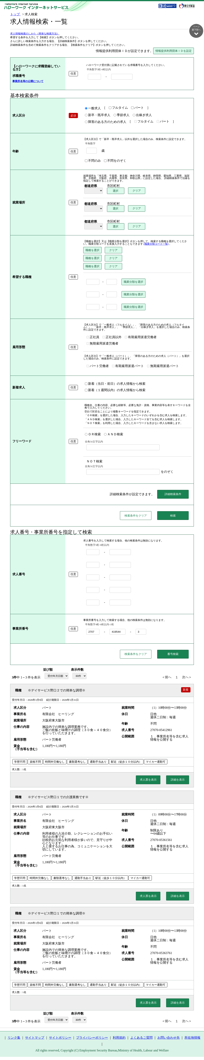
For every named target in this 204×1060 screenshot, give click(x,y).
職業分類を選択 (133, 282)
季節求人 (121, 115)
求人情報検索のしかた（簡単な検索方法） (34, 33)
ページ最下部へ (196, 30)
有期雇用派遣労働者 (141, 337)
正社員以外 (112, 337)
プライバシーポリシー (92, 1041)
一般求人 (93, 108)
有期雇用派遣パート (128, 366)
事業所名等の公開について (27, 81)
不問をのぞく (115, 160)
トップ (15, 14)
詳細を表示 (178, 783)
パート (137, 108)
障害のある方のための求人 (105, 122)
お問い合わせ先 (168, 1041)
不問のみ (93, 160)
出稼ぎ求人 (142, 115)
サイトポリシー (60, 1041)
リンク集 (14, 1041)
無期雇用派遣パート (163, 366)
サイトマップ (34, 1041)
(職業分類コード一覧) (156, 244)
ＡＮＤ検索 (113, 434)
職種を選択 (92, 250)
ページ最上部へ (196, 1046)
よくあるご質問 (141, 1041)
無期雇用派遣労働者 (102, 343)
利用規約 (119, 1041)
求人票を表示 (148, 783)
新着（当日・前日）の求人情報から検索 (115, 384)
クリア (137, 190)
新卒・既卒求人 (97, 115)
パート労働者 (97, 366)
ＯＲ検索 (93, 434)
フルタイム (118, 108)
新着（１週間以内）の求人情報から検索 (115, 390)
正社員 (92, 337)
